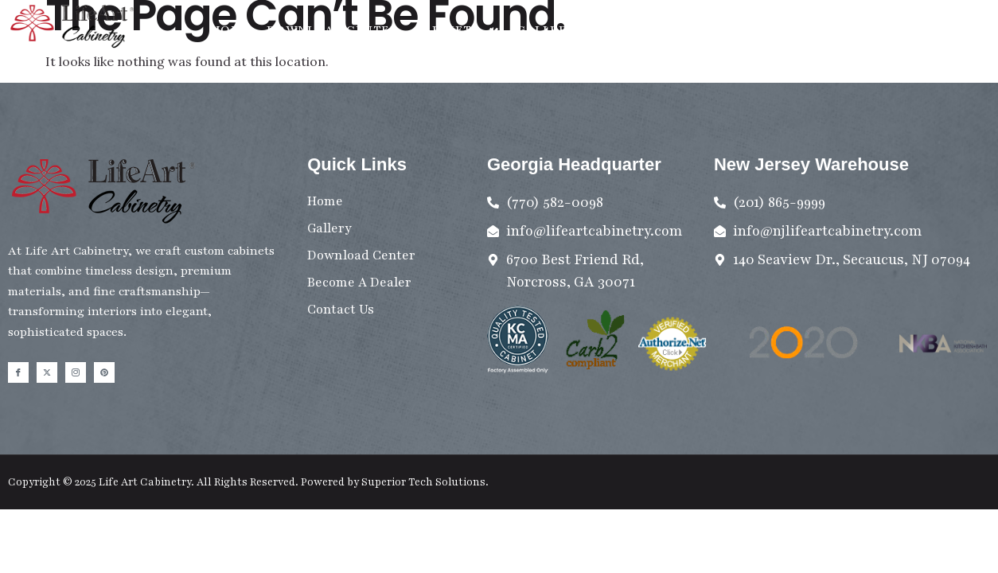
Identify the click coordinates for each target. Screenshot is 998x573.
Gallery (546, 29)
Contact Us (633, 29)
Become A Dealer (752, 29)
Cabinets (457, 30)
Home (231, 29)
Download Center (333, 29)
